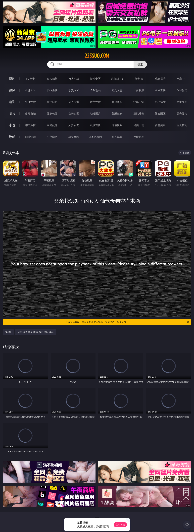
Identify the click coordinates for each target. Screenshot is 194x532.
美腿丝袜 (117, 113)
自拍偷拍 (52, 90)
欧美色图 (73, 113)
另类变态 (182, 102)
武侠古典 (95, 125)
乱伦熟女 (160, 102)
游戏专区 (95, 78)
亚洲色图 (52, 113)
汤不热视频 (95, 137)
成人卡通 (73, 102)
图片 (12, 113)
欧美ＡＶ (73, 90)
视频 (12, 90)
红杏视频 (117, 137)
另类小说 (138, 125)
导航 (12, 136)
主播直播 (160, 90)
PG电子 (30, 78)
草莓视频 (73, 137)
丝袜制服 (138, 90)
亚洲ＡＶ (30, 90)
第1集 (8, 332)
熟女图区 (160, 113)
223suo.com (97, 56)
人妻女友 (73, 125)
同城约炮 (30, 137)
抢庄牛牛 (182, 78)
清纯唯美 (138, 113)
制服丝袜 (117, 102)
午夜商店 (52, 137)
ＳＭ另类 (182, 90)
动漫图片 (95, 113)
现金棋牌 (160, 78)
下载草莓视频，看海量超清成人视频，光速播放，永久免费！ (127, 322)
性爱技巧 (182, 125)
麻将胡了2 (117, 78)
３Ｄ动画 (95, 90)
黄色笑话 (160, 125)
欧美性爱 (95, 102)
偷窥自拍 (30, 113)
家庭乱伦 (52, 125)
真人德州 (52, 78)
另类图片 (182, 113)
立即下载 (120, 524)
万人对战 (73, 78)
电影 (12, 102)
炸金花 (139, 78)
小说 (12, 125)
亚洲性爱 (30, 102)
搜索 (140, 64)
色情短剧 (138, 137)
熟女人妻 (117, 90)
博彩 (12, 78)
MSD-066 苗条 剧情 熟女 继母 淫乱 (36, 332)
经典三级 (138, 102)
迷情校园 (117, 125)
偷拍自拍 (52, 102)
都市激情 (30, 125)
